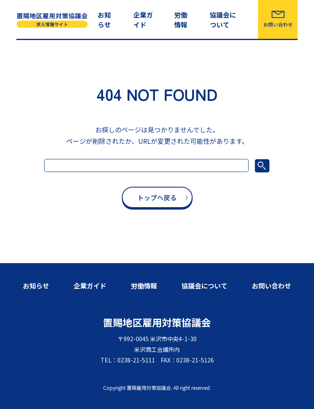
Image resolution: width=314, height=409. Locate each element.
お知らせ (104, 19)
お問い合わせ (278, 24)
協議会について (223, 19)
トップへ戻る (157, 197)
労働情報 (180, 19)
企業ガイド (143, 19)
